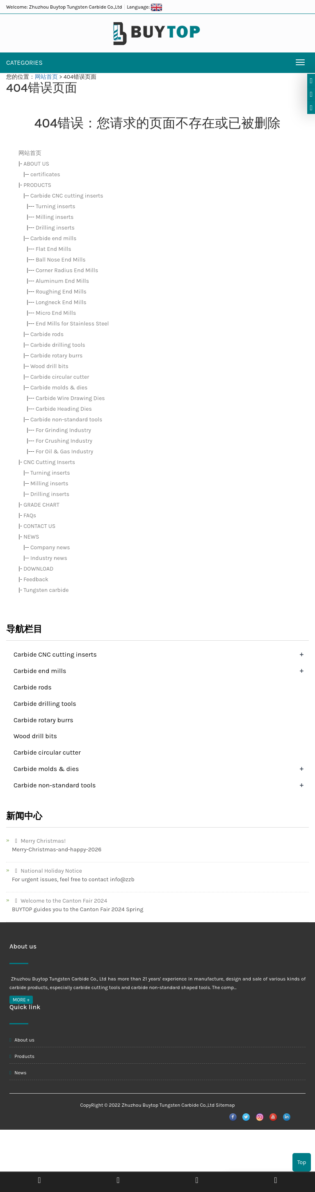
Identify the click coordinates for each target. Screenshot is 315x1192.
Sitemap (225, 1105)
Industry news (48, 558)
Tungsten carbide (45, 590)
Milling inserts (55, 217)
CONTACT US (39, 526)
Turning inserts (55, 206)
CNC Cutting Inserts (49, 462)
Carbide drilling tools (57, 344)
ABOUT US (36, 163)
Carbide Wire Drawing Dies (70, 398)
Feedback (35, 579)
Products (21, 1056)
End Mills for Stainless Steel (72, 323)
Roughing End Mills (61, 291)
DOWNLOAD (38, 568)
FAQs (29, 515)
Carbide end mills (53, 238)
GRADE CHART (41, 504)
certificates (45, 174)
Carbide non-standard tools (66, 419)
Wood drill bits (49, 366)
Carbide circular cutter (59, 376)
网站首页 (46, 76)
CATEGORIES (24, 62)
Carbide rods (47, 334)
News (18, 1073)
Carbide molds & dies (58, 387)
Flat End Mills (53, 249)
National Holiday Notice (47, 870)
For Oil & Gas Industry (64, 451)
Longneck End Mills (61, 302)
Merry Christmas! (39, 840)
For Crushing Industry (64, 440)
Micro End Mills (56, 312)
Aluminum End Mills (62, 281)
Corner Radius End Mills (67, 270)
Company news (50, 547)
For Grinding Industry (63, 430)
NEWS (31, 536)
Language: (144, 7)
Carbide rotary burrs (56, 355)
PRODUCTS (37, 185)
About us (21, 1040)
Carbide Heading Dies (64, 408)
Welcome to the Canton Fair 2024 (59, 900)
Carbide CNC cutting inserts (66, 195)
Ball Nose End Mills (61, 259)
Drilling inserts (55, 227)
